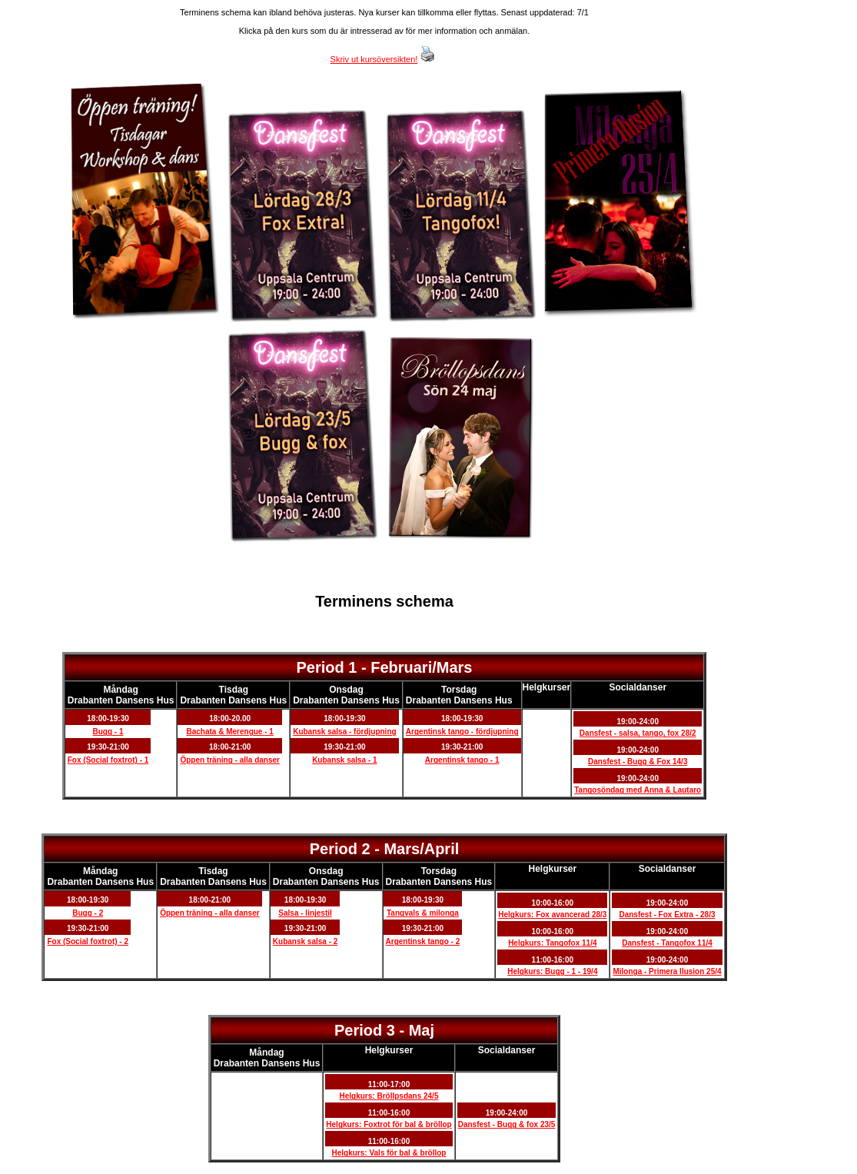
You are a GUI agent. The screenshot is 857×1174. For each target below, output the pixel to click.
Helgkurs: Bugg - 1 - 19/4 (552, 971)
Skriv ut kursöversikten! (374, 59)
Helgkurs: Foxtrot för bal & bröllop (388, 1124)
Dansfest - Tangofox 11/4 (667, 943)
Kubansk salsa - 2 (305, 941)
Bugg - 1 (108, 731)
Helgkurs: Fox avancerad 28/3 (552, 914)
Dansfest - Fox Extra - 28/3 (667, 914)
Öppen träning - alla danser (229, 760)
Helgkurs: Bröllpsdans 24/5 (389, 1096)
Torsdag (459, 689)
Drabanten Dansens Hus (121, 700)
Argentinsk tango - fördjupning (462, 731)
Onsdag (346, 689)
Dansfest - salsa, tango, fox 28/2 (638, 733)
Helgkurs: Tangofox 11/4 (552, 943)
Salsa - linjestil (304, 913)
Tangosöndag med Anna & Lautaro (637, 790)
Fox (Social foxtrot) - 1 (108, 760)
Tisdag (233, 689)
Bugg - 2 (87, 913)
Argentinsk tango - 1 (462, 760)
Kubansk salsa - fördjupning (344, 731)
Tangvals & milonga (423, 913)
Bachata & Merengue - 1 (230, 731)
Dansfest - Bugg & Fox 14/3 (637, 761)
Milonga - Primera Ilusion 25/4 (667, 971)
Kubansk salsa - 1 (344, 760)
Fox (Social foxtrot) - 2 (87, 941)
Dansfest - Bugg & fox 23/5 (507, 1124)
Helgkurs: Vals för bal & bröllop (389, 1153)
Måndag (120, 689)
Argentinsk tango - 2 (423, 941)
